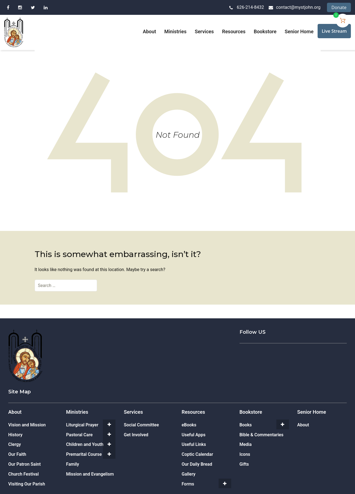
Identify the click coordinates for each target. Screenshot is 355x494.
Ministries (175, 31)
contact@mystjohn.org (298, 7)
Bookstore (265, 31)
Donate (338, 7)
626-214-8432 (250, 7)
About (149, 31)
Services (204, 31)
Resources (234, 31)
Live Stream (334, 31)
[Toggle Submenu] (109, 424)
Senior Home (299, 31)
